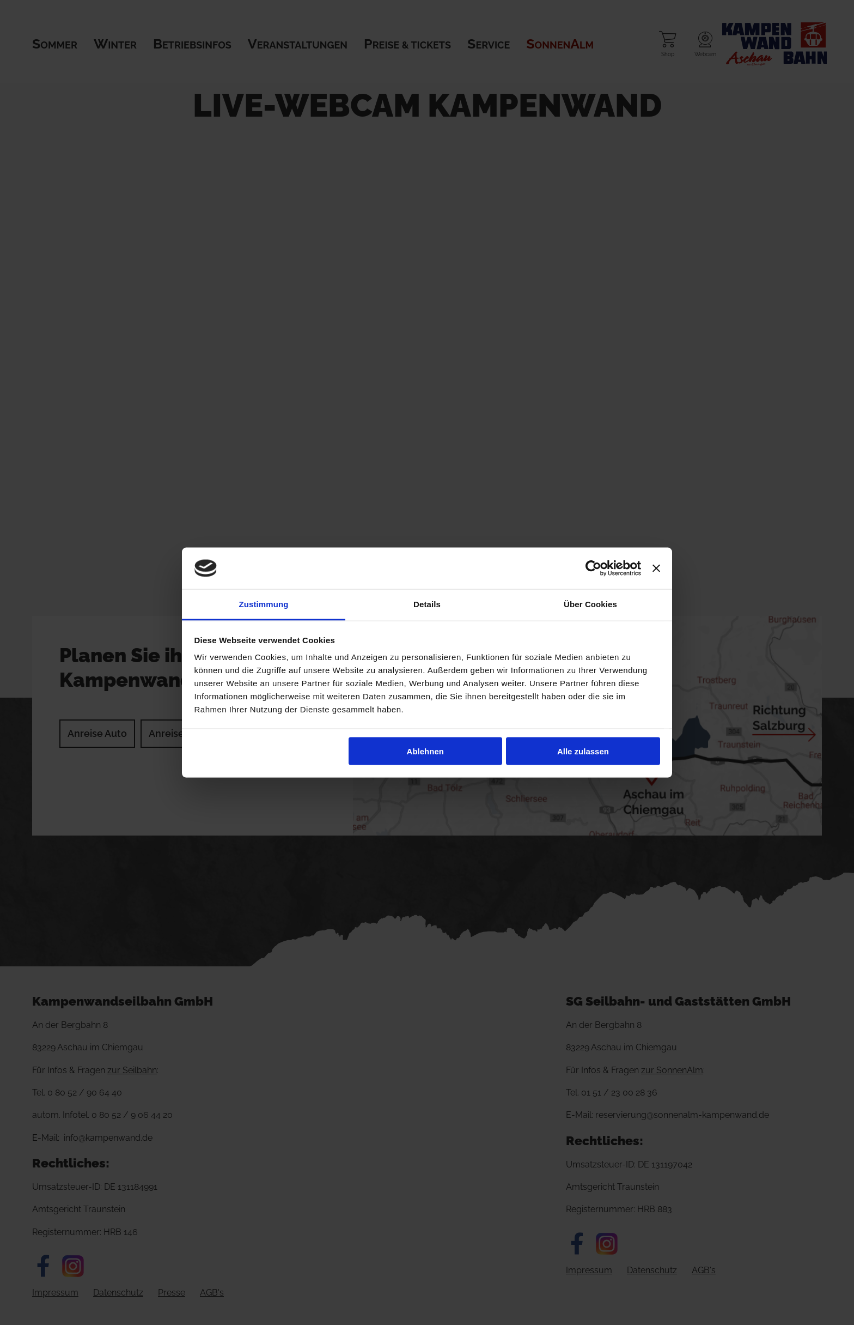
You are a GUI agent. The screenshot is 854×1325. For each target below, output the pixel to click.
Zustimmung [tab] (264, 604)
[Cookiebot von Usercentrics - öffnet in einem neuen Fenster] (593, 568)
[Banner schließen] (656, 568)
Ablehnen (425, 750)
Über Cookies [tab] (590, 604)
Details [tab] (427, 604)
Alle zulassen (583, 750)
